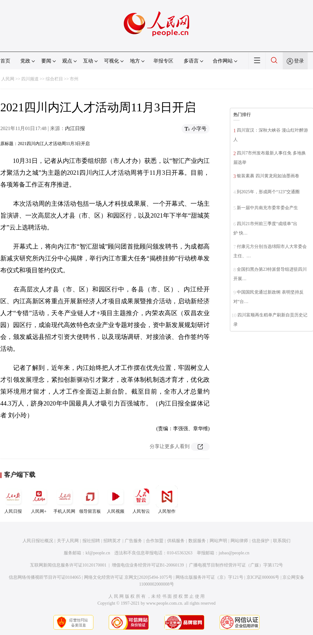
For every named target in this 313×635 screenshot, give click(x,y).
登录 (299, 60)
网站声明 (218, 540)
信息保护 (260, 540)
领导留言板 (90, 500)
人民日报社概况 (37, 540)
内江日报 (75, 128)
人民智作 (167, 500)
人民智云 (141, 500)
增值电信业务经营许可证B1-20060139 (148, 565)
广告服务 (133, 540)
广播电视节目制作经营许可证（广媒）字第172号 (236, 565)
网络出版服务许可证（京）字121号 (209, 577)
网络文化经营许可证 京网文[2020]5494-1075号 (128, 577)
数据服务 (197, 540)
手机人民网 (64, 500)
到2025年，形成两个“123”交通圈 (268, 191)
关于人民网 (68, 540)
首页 (5, 60)
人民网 (7, 79)
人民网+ (39, 500)
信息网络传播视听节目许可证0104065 (45, 577)
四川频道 (30, 79)
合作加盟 (154, 540)
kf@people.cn (98, 553)
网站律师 (239, 540)
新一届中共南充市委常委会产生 (267, 207)
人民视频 (116, 500)
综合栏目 (54, 79)
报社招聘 (91, 540)
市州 (74, 79)
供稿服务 (176, 540)
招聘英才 (112, 540)
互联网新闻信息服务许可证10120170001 (68, 565)
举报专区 (163, 60)
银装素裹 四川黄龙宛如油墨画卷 (268, 176)
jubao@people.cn (234, 553)
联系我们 (282, 540)
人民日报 (13, 500)
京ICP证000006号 (263, 577)
